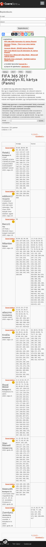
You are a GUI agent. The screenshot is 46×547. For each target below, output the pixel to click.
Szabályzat (27, 544)
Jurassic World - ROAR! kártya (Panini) (19, 48)
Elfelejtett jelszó (17, 32)
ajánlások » (25, 66)
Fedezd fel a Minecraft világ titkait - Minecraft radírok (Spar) (21, 55)
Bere (12, 3)
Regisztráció (29, 32)
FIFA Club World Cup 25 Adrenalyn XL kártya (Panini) (21, 51)
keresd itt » (23, 64)
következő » (40, 136)
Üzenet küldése (10, 148)
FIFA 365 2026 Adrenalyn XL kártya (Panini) (20, 41)
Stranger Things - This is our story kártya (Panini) (19, 45)
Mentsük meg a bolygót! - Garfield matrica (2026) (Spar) (20, 59)
